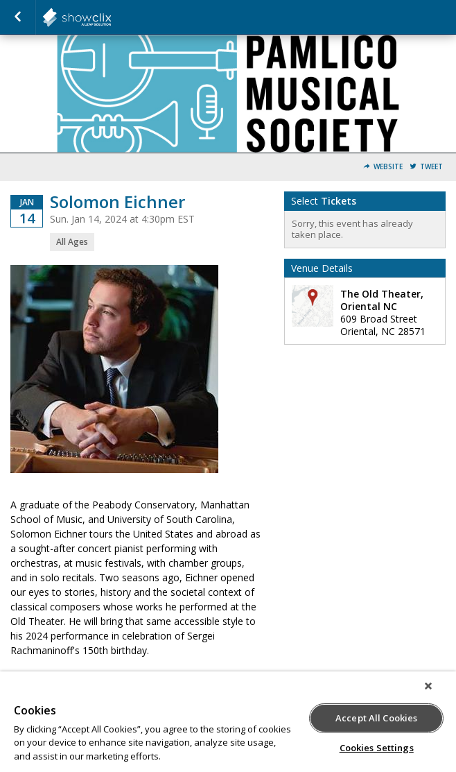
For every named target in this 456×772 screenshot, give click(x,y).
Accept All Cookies (376, 718)
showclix (111, 17)
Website (388, 166)
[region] (228, 721)
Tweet (431, 166)
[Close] (428, 686)
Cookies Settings (377, 747)
